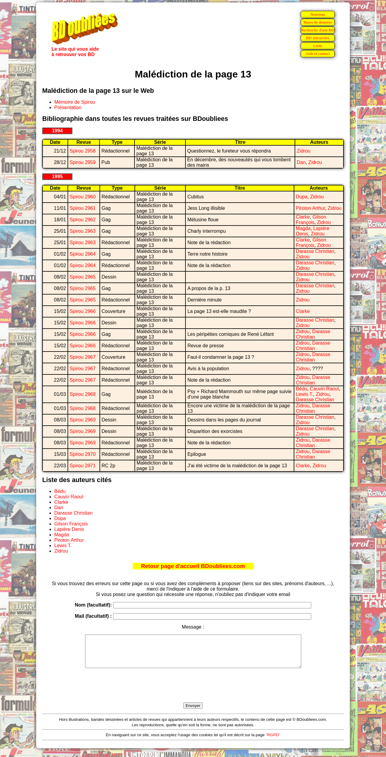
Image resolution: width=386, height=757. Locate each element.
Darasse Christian (315, 251)
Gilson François (311, 219)
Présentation (67, 107)
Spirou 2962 (83, 219)
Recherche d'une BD (317, 30)
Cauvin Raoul (324, 388)
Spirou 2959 (83, 162)
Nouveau (317, 14)
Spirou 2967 (83, 357)
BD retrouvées (317, 38)
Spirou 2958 (83, 150)
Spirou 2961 (83, 208)
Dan (301, 162)
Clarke (303, 216)
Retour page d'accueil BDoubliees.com (193, 566)
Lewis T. (304, 394)
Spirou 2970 (83, 454)
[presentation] (193, 692)
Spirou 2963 (83, 231)
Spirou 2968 (83, 394)
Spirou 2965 (83, 276)
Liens (317, 45)
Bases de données (317, 22)
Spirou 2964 (83, 254)
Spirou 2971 (83, 465)
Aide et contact (317, 53)
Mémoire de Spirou (74, 102)
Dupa (301, 196)
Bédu (301, 388)
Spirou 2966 (83, 311)
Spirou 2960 (83, 196)
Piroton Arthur (310, 208)
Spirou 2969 (83, 419)
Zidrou (303, 150)
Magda (303, 228)
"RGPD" (273, 741)
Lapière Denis (69, 529)
